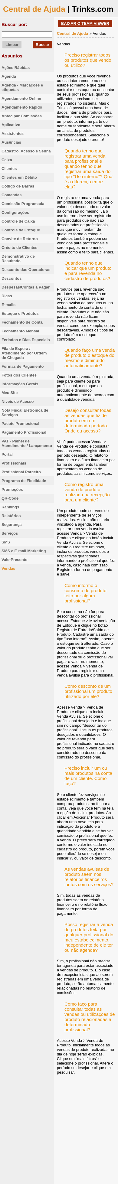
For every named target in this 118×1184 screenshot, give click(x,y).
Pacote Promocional (20, 423)
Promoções (12, 489)
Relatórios (11, 516)
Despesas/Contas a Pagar (26, 287)
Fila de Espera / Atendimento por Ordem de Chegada (24, 353)
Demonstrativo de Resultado (18, 258)
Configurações (15, 212)
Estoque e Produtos (20, 313)
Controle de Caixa (18, 221)
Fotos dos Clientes (19, 375)
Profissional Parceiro (21, 472)
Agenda (9, 76)
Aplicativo (11, 124)
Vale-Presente (14, 559)
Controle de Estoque (21, 230)
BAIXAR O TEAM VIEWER (85, 23)
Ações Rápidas (16, 67)
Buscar (42, 44)
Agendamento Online (21, 98)
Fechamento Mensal (20, 331)
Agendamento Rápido (22, 107)
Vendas (8, 568)
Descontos (11, 278)
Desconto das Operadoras (26, 269)
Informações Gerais (20, 384)
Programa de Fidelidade (24, 480)
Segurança (11, 524)
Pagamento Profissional (24, 432)
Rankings (10, 507)
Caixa (7, 160)
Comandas (11, 195)
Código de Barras (18, 186)
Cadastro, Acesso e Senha (26, 151)
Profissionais (14, 463)
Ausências (11, 142)
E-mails (8, 304)
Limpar (11, 44)
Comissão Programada (23, 203)
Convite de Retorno (20, 238)
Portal (7, 454)
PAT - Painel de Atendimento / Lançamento (27, 443)
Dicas (7, 296)
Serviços (10, 533)
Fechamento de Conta (22, 322)
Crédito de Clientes (19, 247)
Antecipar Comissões (22, 116)
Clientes (9, 168)
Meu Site (10, 392)
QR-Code (10, 498)
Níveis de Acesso (18, 401)
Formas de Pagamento (23, 366)
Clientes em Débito (19, 177)
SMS (6, 542)
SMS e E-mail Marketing (24, 551)
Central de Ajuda (34, 9)
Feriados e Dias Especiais (26, 340)
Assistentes (13, 133)
